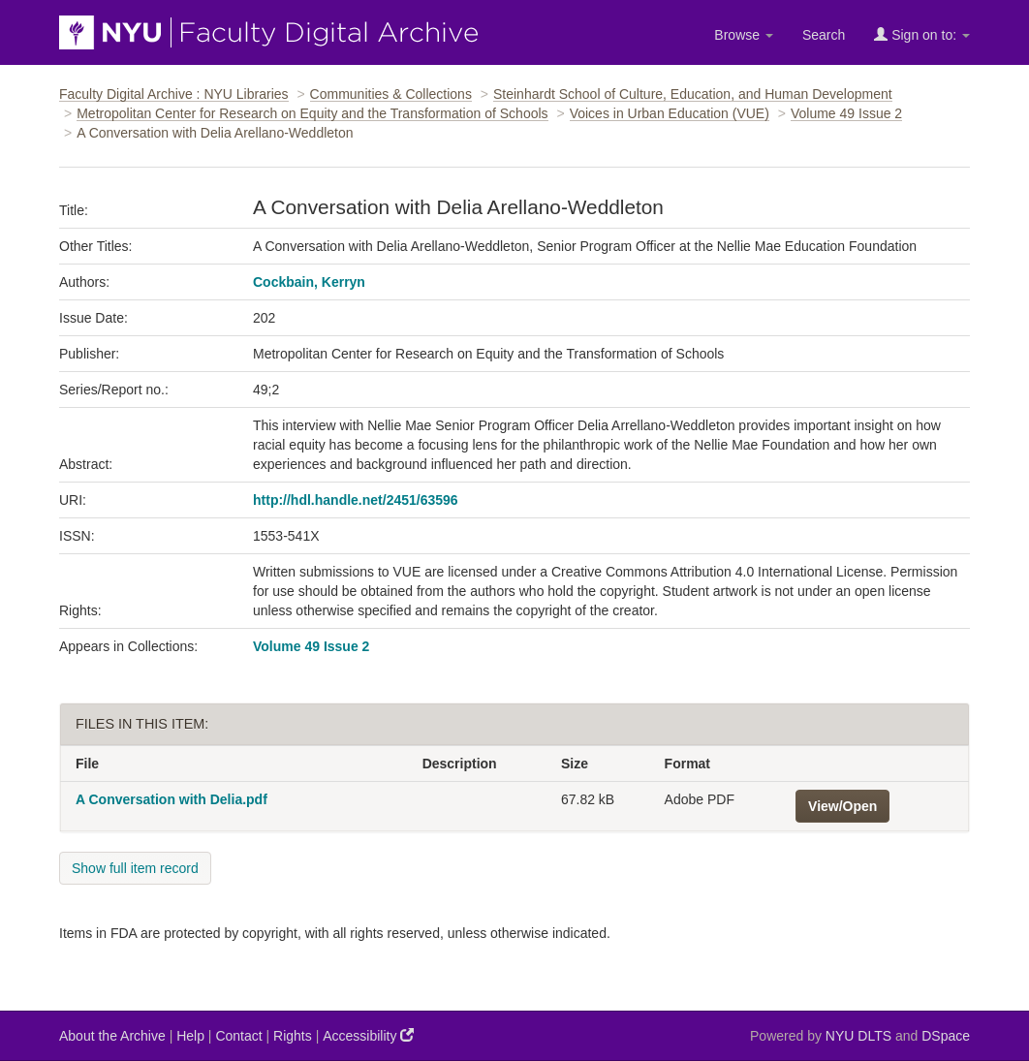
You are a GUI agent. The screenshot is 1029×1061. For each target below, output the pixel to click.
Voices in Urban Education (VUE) (669, 113)
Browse (743, 35)
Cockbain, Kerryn (309, 282)
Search (823, 35)
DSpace (945, 1036)
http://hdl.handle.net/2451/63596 (355, 500)
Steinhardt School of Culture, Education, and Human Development (692, 94)
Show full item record (135, 868)
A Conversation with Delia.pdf (171, 799)
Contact (238, 1036)
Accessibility (368, 1035)
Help (190, 1036)
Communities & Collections (391, 94)
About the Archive (112, 1036)
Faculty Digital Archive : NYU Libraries (174, 94)
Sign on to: (922, 34)
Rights (292, 1036)
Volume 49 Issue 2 (846, 113)
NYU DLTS (858, 1036)
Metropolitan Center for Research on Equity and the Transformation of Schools (312, 113)
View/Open (842, 806)
